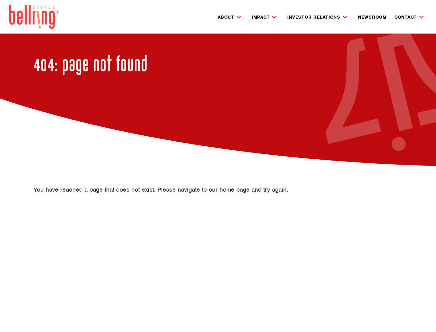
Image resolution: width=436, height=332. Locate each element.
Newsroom (372, 17)
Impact (261, 17)
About (226, 17)
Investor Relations (313, 17)
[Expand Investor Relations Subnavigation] (345, 17)
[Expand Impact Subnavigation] (274, 17)
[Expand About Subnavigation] (238, 17)
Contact (405, 17)
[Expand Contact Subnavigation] (421, 17)
